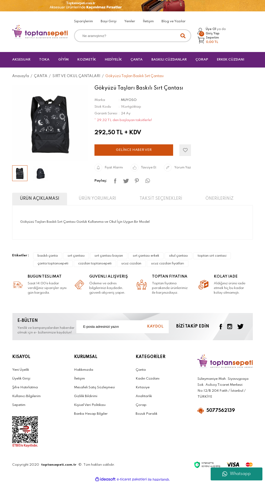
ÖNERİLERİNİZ (219, 199)
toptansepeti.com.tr (58, 464)
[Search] (132, 35)
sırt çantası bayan (108, 255)
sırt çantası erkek (146, 255)
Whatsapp (236, 474)
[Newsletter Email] (122, 326)
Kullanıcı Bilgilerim (26, 396)
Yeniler (129, 21)
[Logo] (40, 32)
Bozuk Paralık (146, 413)
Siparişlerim (83, 21)
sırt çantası (76, 255)
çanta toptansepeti (53, 263)
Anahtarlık (144, 396)
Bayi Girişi (108, 21)
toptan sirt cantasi (212, 255)
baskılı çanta (48, 255)
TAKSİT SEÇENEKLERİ (160, 199)
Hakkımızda (83, 369)
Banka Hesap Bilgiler (91, 413)
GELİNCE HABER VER (134, 150)
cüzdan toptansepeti (95, 263)
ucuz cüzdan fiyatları (167, 263)
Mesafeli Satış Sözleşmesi (94, 387)
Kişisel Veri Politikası (90, 405)
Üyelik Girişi (21, 378)
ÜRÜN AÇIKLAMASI (39, 199)
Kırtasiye (143, 387)
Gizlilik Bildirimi (85, 396)
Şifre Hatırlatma (25, 387)
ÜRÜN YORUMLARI (97, 199)
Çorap (141, 405)
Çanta (141, 369)
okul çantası (178, 255)
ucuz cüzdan (131, 263)
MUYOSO (129, 100)
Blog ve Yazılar (173, 21)
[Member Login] (211, 31)
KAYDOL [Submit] (155, 326)
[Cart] (208, 40)
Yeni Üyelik (20, 369)
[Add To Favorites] (185, 150)
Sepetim (18, 405)
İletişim (148, 21)
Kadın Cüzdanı (147, 378)
